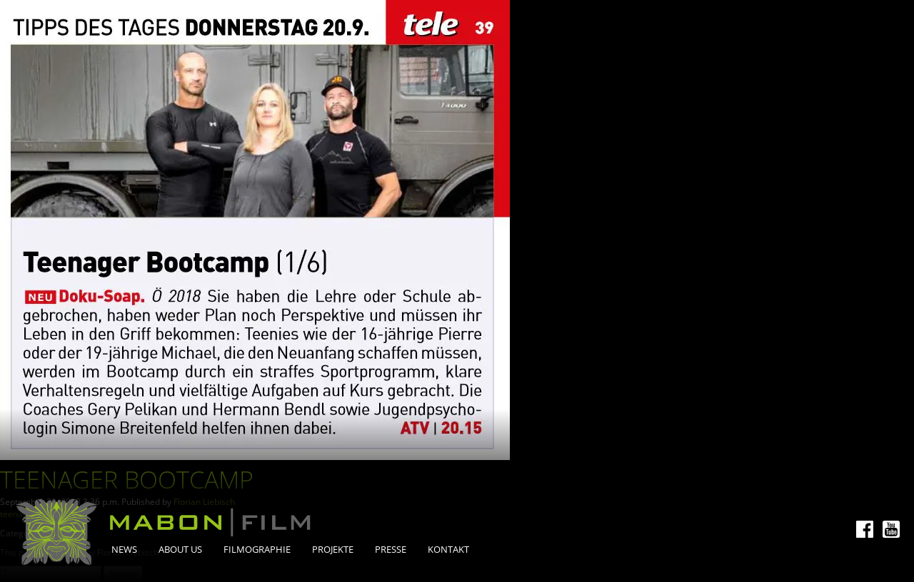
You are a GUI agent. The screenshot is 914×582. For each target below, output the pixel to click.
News (124, 549)
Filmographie (257, 549)
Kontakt (448, 549)
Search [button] (123, 574)
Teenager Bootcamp (126, 479)
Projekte (332, 549)
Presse (390, 549)
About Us (180, 549)
